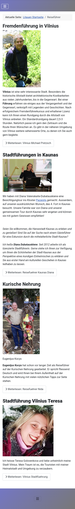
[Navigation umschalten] (4, 6)
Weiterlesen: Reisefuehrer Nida (24, 389)
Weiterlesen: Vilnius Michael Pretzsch (28, 143)
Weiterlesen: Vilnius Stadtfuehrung (26, 476)
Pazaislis (41, 200)
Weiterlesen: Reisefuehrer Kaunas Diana (29, 272)
